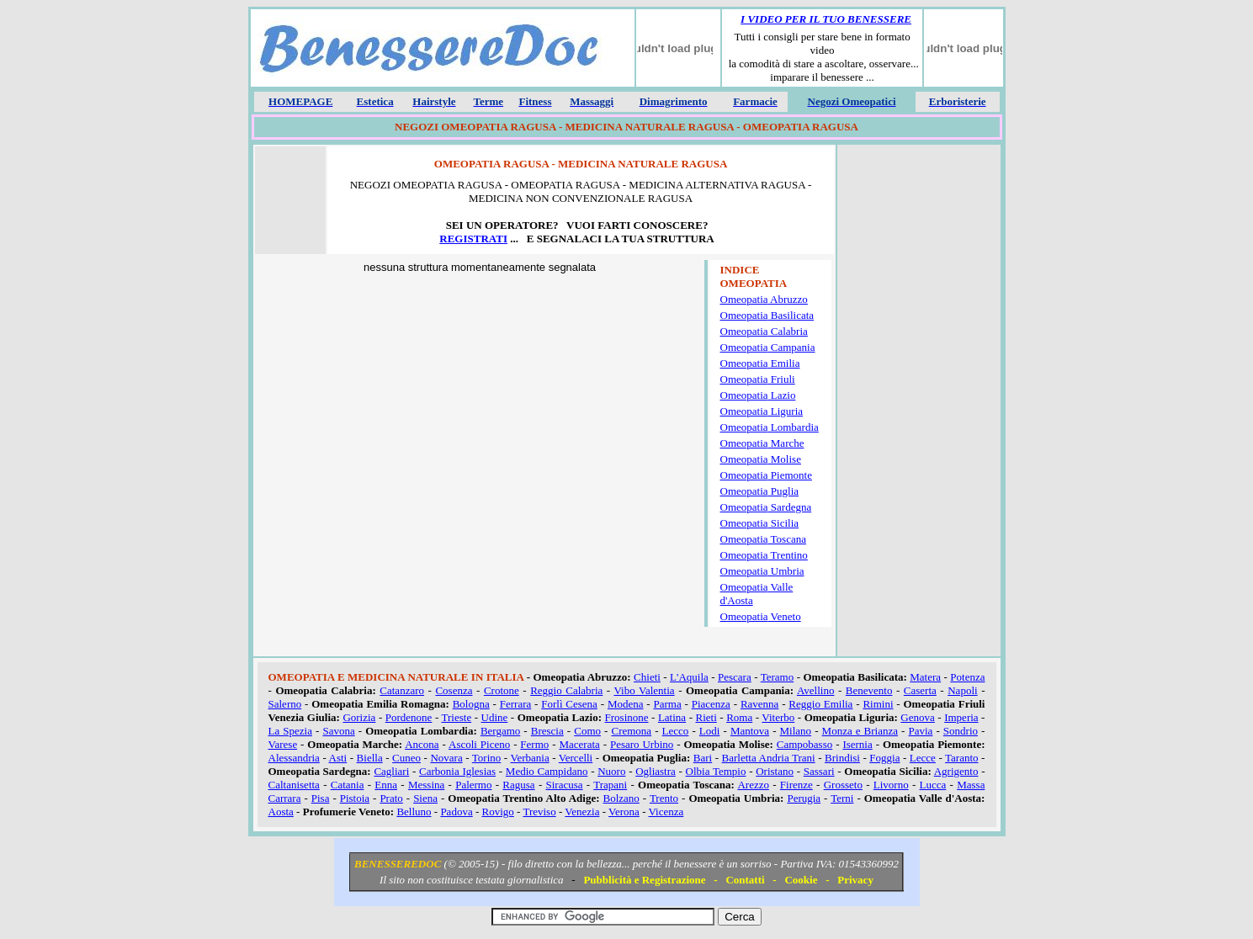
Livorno (891, 784)
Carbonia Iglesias (457, 771)
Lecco (675, 730)
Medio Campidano (547, 771)
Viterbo (778, 717)
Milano (796, 730)
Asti (338, 757)
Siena (425, 798)
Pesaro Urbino (641, 744)
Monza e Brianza (860, 730)
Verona (624, 811)
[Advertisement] (918, 403)
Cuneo (406, 757)
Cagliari (391, 771)
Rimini (878, 704)
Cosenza (453, 690)
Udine (494, 717)
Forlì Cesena (569, 704)
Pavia (921, 730)
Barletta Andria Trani (768, 757)
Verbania (529, 757)
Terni (842, 798)
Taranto (962, 757)
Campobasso (804, 744)
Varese (283, 744)
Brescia (547, 730)
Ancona (421, 744)
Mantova (749, 730)
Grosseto (843, 784)
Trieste (457, 717)
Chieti (647, 677)
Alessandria (294, 757)
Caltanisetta (294, 784)
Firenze (796, 784)
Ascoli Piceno (479, 744)
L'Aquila (689, 677)
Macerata (579, 744)
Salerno (285, 704)
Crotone (501, 690)
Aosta (281, 811)
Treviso (539, 811)
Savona (338, 730)
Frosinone (627, 717)
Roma (739, 717)
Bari (702, 757)
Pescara (734, 677)
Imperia (961, 717)
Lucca (933, 784)
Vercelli (575, 757)
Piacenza (711, 704)
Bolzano (621, 798)
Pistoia (354, 798)
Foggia (884, 757)
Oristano (775, 771)
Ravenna (759, 704)
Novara (446, 757)
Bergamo (500, 730)
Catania (347, 784)
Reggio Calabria (566, 690)
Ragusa (518, 784)
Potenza (967, 677)
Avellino (816, 690)
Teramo (777, 677)
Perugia (803, 798)
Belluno (413, 811)
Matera (925, 677)
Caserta (920, 690)
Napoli (962, 690)
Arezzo (753, 784)
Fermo (534, 744)
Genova (917, 717)
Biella (370, 757)
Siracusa (564, 784)
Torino (486, 757)
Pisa (320, 798)
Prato (391, 798)
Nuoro (611, 771)
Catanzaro (402, 690)
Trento (664, 798)
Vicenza (665, 811)
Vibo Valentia (643, 690)
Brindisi (842, 757)
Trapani (610, 784)
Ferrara (516, 704)
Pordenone (409, 717)
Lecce (923, 757)
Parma (667, 704)
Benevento (869, 690)
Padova (456, 811)
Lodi (709, 730)
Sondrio (960, 730)
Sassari (819, 771)
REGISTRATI (473, 238)
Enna (385, 784)
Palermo (473, 784)
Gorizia (358, 717)
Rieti (706, 717)
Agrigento (956, 771)
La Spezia (290, 730)
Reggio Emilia (820, 704)
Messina (426, 784)
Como (587, 730)
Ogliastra (655, 771)
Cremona (631, 730)
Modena (626, 704)
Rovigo (498, 811)
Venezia (582, 811)
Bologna (471, 704)
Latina (672, 717)
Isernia (857, 744)
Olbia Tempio (716, 771)
